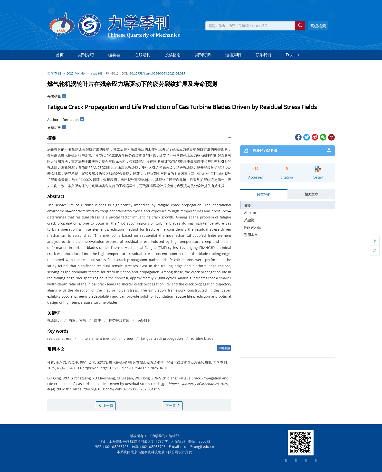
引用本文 (251, 234)
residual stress (59, 338)
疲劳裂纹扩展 (119, 320)
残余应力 (54, 320)
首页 (60, 54)
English (292, 54)
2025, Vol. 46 (76, 73)
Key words (252, 227)
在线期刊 (142, 54)
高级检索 (318, 25)
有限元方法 (77, 320)
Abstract (251, 212)
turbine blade (202, 338)
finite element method (97, 338)
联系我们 (263, 54)
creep (128, 338)
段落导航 (264, 194)
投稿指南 (173, 54)
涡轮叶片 (144, 320)
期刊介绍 (86, 54)
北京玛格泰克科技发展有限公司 (154, 452)
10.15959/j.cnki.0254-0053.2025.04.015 (157, 73)
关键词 (249, 220)
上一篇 (105, 405)
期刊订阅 (203, 54)
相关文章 (311, 194)
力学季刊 (54, 73)
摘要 (247, 205)
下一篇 (172, 405)
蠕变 (97, 320)
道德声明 (233, 54)
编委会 (114, 54)
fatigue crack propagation (162, 338)
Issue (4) (96, 73)
